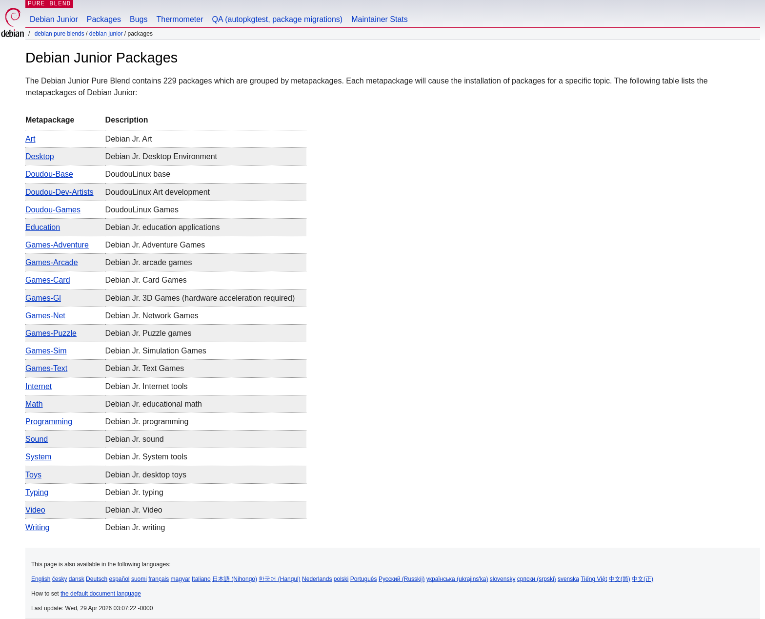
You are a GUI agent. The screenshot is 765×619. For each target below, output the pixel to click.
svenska (568, 579)
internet (38, 386)
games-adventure (57, 245)
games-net (45, 315)
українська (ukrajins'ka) (457, 579)
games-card (47, 280)
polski (341, 579)
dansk (76, 579)
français (158, 579)
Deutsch (96, 579)
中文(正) (642, 579)
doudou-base (49, 174)
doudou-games (53, 210)
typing (36, 492)
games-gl (43, 298)
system (38, 457)
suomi (139, 579)
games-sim (45, 351)
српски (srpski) (536, 579)
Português (363, 579)
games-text (46, 368)
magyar (180, 579)
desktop (39, 156)
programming (48, 421)
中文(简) (619, 579)
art (30, 139)
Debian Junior (54, 19)
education (42, 227)
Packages (104, 19)
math (34, 404)
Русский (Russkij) (402, 579)
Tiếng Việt (594, 579)
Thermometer (179, 19)
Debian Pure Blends (59, 33)
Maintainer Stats (379, 19)
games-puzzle (51, 333)
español (119, 579)
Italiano (201, 579)
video (35, 510)
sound (36, 439)
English (40, 579)
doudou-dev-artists (59, 192)
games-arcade (51, 262)
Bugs (138, 19)
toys (33, 475)
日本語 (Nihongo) (234, 579)
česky (59, 579)
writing (37, 527)
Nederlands (317, 579)
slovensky (503, 579)
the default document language (100, 593)
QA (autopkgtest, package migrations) (277, 19)
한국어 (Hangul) (279, 579)
